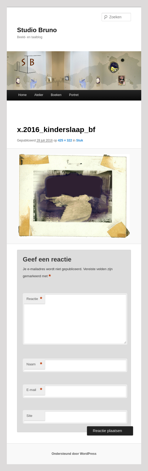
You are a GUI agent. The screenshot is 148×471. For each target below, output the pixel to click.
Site (29, 416)
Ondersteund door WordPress (74, 454)
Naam (34, 364)
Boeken (56, 95)
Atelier (38, 95)
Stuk (79, 140)
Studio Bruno (37, 29)
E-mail (34, 390)
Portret (74, 95)
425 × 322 (65, 140)
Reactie (34, 299)
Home (22, 95)
